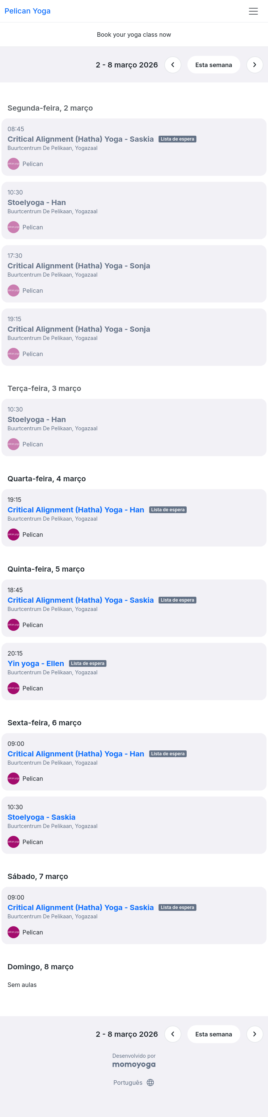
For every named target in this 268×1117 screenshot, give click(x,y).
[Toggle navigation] (253, 11)
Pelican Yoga (27, 10)
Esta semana (213, 65)
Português (133, 1082)
